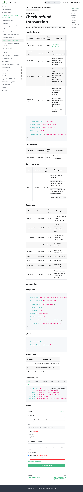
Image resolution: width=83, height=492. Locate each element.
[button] (12, 16)
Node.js (45, 381)
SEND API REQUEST (46, 466)
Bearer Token (31, 434)
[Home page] (27, 7)
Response (73, 15)
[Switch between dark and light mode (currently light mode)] (80, 2)
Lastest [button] (64, 2)
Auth (34, 431)
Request (74, 27)
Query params (74, 13)
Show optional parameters (34, 463)
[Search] (52, 2)
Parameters (33, 453)
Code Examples (76, 25)
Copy (53, 388)
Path (29, 425)
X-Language (36, 442)
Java (58, 381)
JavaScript (36, 381)
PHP (52, 381)
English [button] (73, 2)
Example (73, 17)
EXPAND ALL (61, 411)
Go (64, 381)
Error (73, 22)
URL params (74, 10)
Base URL (32, 415)
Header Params (75, 8)
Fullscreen (61, 388)
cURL (29, 381)
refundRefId (38, 456)
